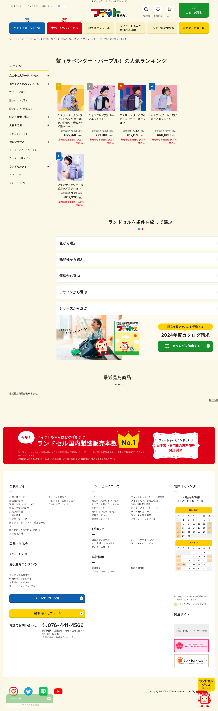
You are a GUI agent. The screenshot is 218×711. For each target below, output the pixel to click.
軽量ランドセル (100, 515)
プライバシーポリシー (103, 571)
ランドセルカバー (140, 511)
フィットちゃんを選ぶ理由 (144, 500)
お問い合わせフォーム (47, 613)
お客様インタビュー (19, 582)
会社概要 (96, 568)
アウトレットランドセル (143, 519)
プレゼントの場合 (57, 497)
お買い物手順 (16, 511)
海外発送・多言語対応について (25, 530)
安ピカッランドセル (102, 508)
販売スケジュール (99, 28)
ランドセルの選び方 (162, 28)
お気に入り (158, 16)
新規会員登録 (16, 500)
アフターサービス (18, 519)
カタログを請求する (186, 346)
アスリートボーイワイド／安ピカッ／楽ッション (133, 119)
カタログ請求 (194, 12)
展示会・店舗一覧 (193, 28)
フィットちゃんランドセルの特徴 (148, 497)
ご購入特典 (15, 515)
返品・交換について (19, 508)
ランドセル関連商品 (141, 515)
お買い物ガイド (17, 497)
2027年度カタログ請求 (103, 543)
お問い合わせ (47, 6)
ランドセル (97, 497)
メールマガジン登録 (47, 598)
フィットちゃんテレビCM (22, 586)
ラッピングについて (59, 504)
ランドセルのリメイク (142, 543)
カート (169, 16)
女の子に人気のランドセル (105, 504)
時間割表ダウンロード (20, 579)
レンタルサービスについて (144, 539)
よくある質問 (31, 6)
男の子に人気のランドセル (105, 500)
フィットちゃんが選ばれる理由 (130, 28)
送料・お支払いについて (21, 504)
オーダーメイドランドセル (144, 508)
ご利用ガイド (15, 6)
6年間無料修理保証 (140, 504)
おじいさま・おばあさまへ (62, 500)
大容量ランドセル (101, 519)
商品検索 (146, 16)
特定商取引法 (137, 568)
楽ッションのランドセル (104, 511)
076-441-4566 (66, 625)
